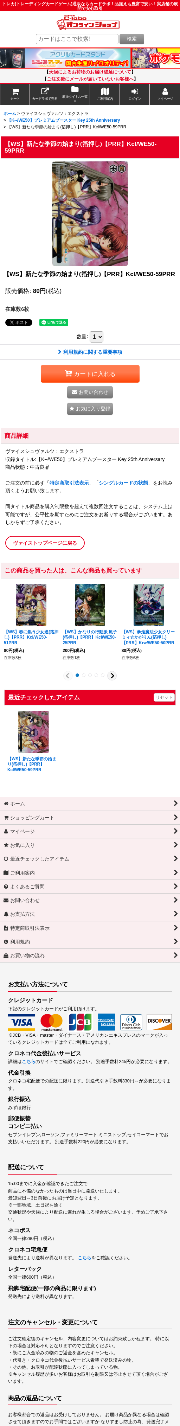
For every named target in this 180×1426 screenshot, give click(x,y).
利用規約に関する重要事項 (90, 352)
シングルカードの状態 (123, 483)
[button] (90, 409)
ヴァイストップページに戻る (45, 543)
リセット (164, 697)
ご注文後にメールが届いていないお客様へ (90, 79)
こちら (29, 1061)
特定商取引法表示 (69, 483)
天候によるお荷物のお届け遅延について (90, 72)
